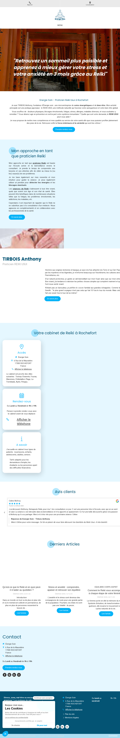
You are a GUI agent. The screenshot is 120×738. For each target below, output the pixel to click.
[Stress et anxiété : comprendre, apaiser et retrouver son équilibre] (64, 567)
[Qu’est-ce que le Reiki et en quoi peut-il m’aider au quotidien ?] (22, 567)
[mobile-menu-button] (60, 25)
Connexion (113, 735)
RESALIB (61, 736)
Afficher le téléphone (23, 369)
